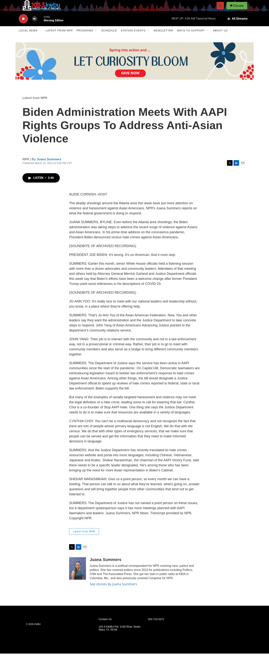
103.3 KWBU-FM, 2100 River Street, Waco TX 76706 (120, 637)
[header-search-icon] (222, 10)
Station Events (133, 38)
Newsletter (163, 38)
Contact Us (105, 627)
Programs (84, 38)
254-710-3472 (156, 627)
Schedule (109, 38)
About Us (220, 38)
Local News (28, 38)
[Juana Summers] (77, 577)
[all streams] (237, 27)
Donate (241, 10)
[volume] (34, 27)
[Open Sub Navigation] (40, 38)
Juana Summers (49, 167)
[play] (23, 27)
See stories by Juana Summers (113, 592)
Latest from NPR (59, 38)
